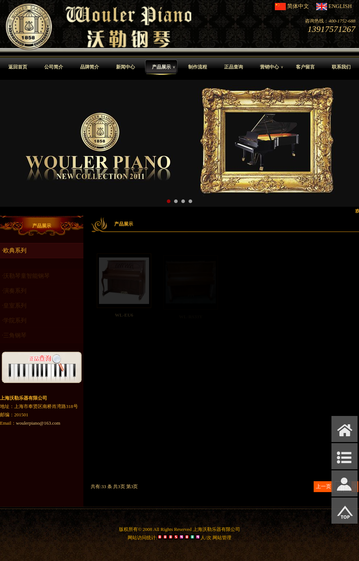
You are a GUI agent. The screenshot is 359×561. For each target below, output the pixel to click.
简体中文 (298, 6)
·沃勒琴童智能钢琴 (26, 278)
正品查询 (233, 67)
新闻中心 (125, 67)
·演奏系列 (14, 292)
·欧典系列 (14, 250)
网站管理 (221, 537)
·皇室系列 (14, 307)
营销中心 (271, 67)
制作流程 (197, 67)
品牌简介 (89, 67)
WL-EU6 (124, 316)
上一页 (323, 486)
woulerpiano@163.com (38, 423)
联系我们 (341, 67)
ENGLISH (340, 6)
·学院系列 (14, 322)
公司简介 (53, 67)
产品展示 (163, 67)
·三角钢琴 (14, 337)
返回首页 (17, 67)
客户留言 (305, 67)
